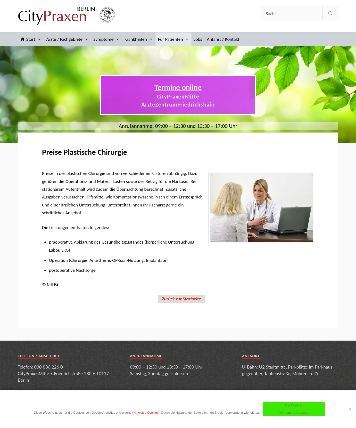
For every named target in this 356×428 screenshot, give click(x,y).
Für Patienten (173, 39)
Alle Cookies (294, 405)
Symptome (106, 39)
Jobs (198, 39)
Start (33, 39)
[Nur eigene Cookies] (350, 409)
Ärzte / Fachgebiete (67, 39)
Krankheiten (138, 39)
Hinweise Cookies (145, 412)
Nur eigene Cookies (293, 412)
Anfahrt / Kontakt (223, 39)
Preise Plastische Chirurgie (84, 152)
